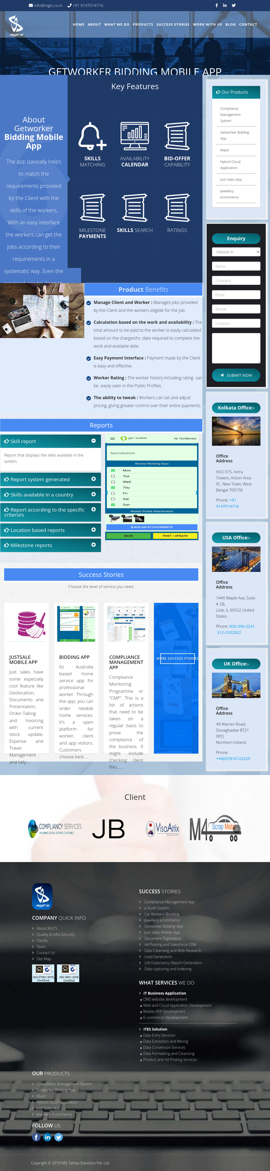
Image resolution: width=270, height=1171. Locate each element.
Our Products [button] (232, 92)
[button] (107, 544)
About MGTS (47, 928)
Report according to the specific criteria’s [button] (44, 512)
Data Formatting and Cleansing (168, 1053)
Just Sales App (231, 179)
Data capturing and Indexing (167, 968)
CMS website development (165, 999)
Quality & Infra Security (56, 934)
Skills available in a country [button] (38, 494)
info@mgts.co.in (47, 5)
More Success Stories (177, 658)
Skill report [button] (20, 441)
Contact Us (46, 952)
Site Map (44, 958)
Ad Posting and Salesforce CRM (170, 944)
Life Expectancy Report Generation (173, 962)
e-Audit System (156, 907)
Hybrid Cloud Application (230, 164)
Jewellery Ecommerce (54, 1114)
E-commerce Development (165, 1017)
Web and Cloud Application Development (177, 1005)
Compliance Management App (169, 901)
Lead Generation (158, 956)
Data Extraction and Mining (165, 1041)
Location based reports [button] (34, 530)
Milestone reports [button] (28, 545)
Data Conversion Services (164, 1047)
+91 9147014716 (87, 5)
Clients (42, 940)
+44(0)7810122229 (233, 758)
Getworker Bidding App (234, 135)
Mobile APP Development (164, 1011)
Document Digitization (162, 938)
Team (41, 946)
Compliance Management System (230, 114)
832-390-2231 (242, 626)
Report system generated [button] (37, 479)
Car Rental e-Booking (161, 914)
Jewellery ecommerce (229, 194)
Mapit (224, 150)
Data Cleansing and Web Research (172, 950)
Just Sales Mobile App (162, 932)
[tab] (50, 441)
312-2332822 (229, 632)
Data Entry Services (159, 1035)
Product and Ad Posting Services (170, 1059)
